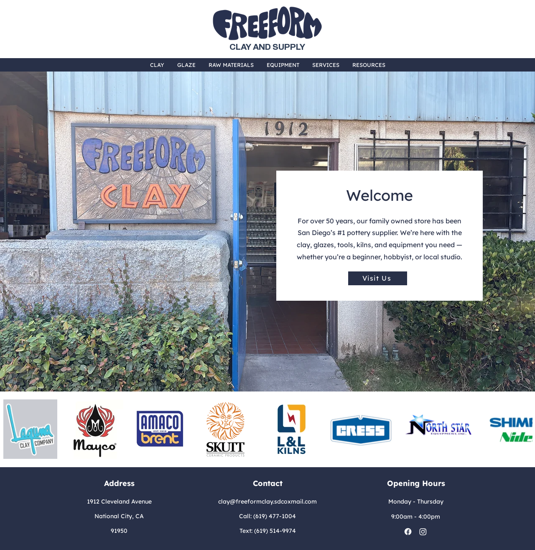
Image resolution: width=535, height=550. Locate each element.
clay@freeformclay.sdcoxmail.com (267, 501)
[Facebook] (408, 531)
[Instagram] (423, 531)
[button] (157, 64)
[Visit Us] (377, 278)
